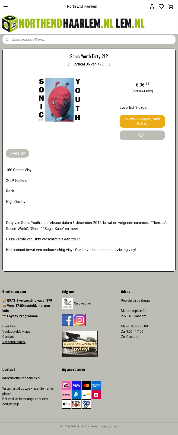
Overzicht (17, 153)
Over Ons (9, 326)
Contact (8, 337)
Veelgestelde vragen (17, 331)
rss (116, 426)
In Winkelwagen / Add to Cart (142, 121)
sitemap (107, 426)
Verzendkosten (13, 342)
